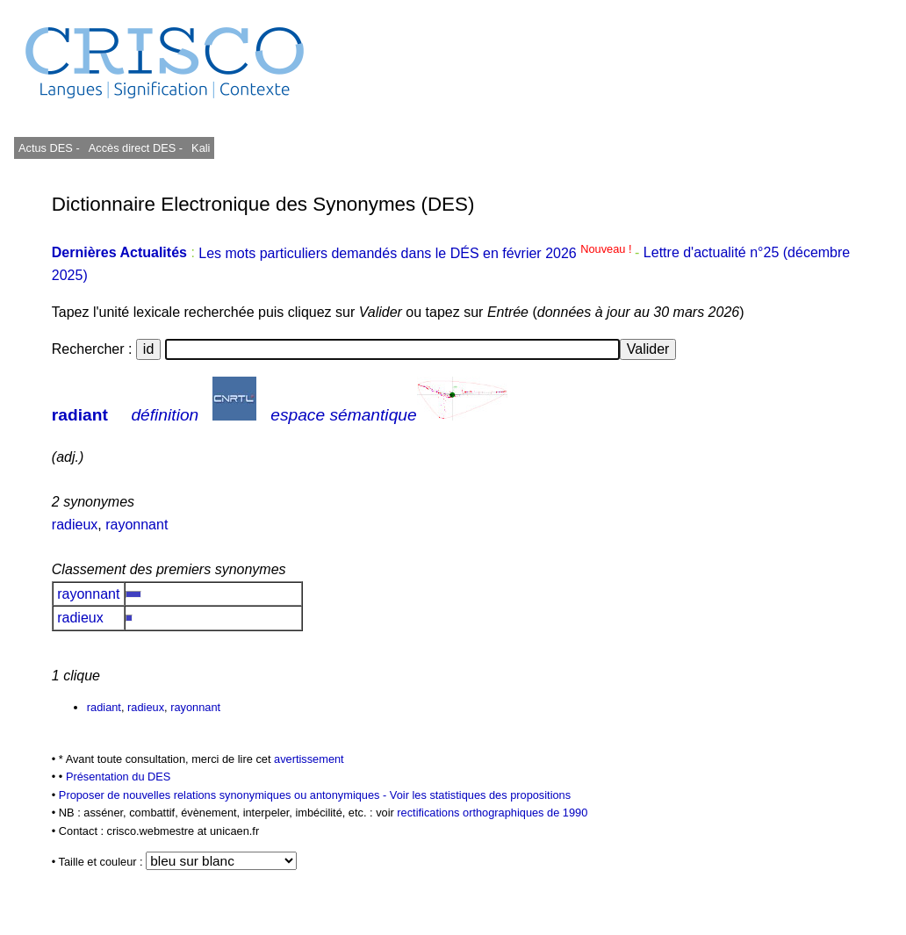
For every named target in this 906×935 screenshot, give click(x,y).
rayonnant (136, 524)
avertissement (309, 759)
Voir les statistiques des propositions (480, 795)
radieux (74, 524)
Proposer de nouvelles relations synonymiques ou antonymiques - (224, 795)
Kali (200, 148)
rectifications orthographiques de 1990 (492, 812)
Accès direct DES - (136, 148)
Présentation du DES (118, 776)
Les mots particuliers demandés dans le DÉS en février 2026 (416, 253)
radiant (80, 415)
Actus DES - (49, 148)
